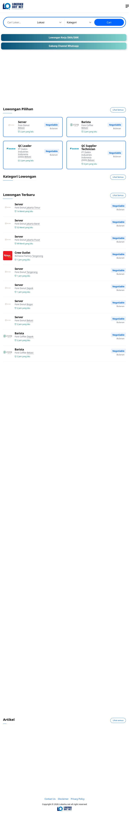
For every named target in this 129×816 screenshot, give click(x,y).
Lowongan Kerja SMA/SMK (64, 37)
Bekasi (21, 127)
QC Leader (24, 146)
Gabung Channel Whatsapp (64, 46)
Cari (109, 22)
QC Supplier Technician (89, 147)
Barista (86, 122)
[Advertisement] (64, 80)
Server (22, 122)
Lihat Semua (118, 110)
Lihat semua (118, 720)
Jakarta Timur (33, 207)
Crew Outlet (22, 252)
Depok (30, 288)
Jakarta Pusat (33, 239)
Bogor (30, 304)
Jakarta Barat (33, 223)
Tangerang (37, 255)
